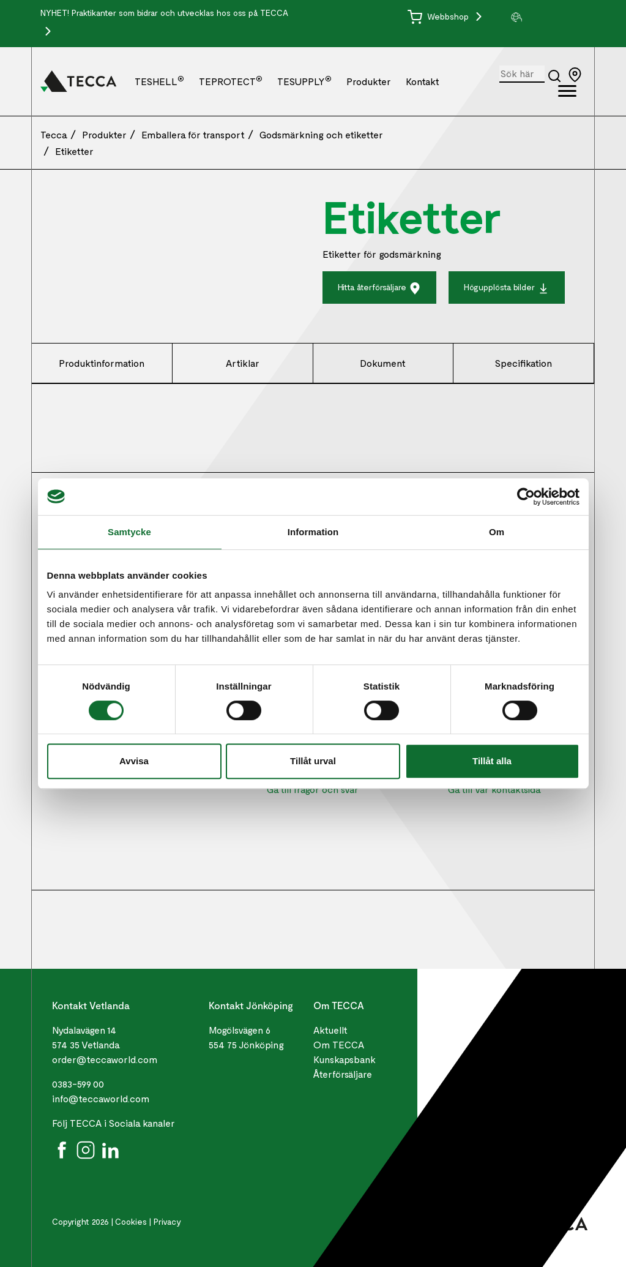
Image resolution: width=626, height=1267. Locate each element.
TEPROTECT (231, 81)
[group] (547, 17)
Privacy (167, 1221)
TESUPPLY (304, 81)
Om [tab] (496, 532)
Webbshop (439, 16)
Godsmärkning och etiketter (321, 134)
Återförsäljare (342, 1074)
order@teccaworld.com (104, 1059)
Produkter (368, 81)
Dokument (383, 363)
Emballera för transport (193, 134)
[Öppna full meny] (567, 93)
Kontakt (422, 81)
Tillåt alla (492, 761)
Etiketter (74, 151)
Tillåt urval (313, 761)
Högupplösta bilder (507, 288)
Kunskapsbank (344, 1059)
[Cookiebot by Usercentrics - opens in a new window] (525, 496)
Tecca (53, 134)
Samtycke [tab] (129, 532)
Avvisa (134, 761)
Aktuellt (330, 1030)
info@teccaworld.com (100, 1098)
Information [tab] (313, 532)
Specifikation (523, 363)
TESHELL (159, 81)
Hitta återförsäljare (379, 288)
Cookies (131, 1221)
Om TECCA (338, 1044)
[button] (547, 17)
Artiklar (242, 363)
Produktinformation (101, 363)
